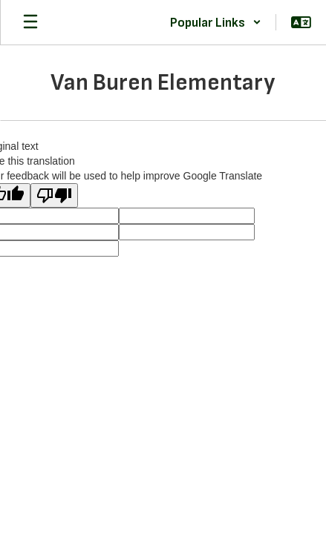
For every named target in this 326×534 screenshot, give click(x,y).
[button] (215, 22)
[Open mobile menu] (30, 22)
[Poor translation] (54, 195)
